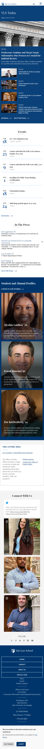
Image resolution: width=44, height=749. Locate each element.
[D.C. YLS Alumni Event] (22, 142)
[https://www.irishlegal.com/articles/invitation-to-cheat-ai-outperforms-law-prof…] (22, 234)
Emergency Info (22, 700)
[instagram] (16, 640)
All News (4, 118)
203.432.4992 (22, 718)
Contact (22, 664)
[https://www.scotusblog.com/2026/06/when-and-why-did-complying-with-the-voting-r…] (22, 264)
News (22, 679)
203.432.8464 (7, 453)
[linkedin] (20, 640)
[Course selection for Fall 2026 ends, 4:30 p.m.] (22, 167)
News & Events (10, 17)
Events (22, 681)
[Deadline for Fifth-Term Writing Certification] (22, 181)
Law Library (22, 692)
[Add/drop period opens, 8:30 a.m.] (22, 206)
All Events (5, 216)
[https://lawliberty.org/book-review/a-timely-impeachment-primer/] (22, 255)
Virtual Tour (22, 675)
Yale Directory (22, 703)
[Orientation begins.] (22, 194)
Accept (21, 744)
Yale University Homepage (22, 705)
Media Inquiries (28, 459)
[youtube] (32, 640)
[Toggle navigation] (40, 3)
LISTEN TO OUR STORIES (11, 289)
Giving (22, 659)
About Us (22, 670)
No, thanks (8, 744)
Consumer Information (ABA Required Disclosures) (22, 694)
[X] (11, 640)
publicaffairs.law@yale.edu (23, 453)
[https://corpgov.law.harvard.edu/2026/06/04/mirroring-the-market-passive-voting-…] (22, 245)
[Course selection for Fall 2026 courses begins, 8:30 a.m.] (22, 154)
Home (3, 17)
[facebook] (24, 640)
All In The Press (20, 118)
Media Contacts (22, 683)
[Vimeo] (28, 640)
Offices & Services (22, 690)
